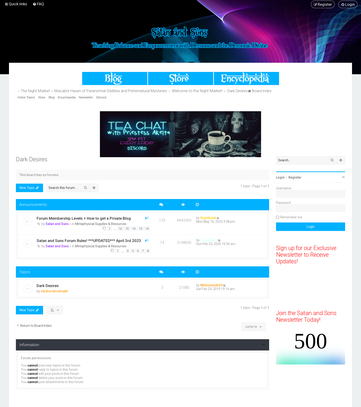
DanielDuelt (208, 240)
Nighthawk (208, 218)
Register (294, 177)
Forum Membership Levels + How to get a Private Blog (84, 218)
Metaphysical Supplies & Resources (100, 224)
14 (133, 228)
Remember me (291, 217)
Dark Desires (31, 159)
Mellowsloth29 (211, 285)
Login (280, 177)
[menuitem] (38, 3)
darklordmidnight (54, 291)
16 (147, 228)
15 (140, 228)
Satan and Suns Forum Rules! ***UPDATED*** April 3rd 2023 (89, 240)
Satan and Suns (57, 224)
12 (120, 228)
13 (127, 228)
